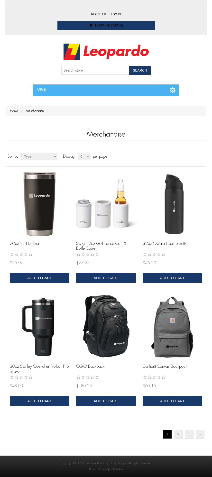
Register (98, 14)
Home (14, 111)
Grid (193, 156)
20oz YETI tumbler (24, 243)
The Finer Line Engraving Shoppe (105, 463)
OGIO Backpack (90, 366)
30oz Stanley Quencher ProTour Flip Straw (39, 368)
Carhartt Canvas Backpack (165, 366)
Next (200, 434)
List (201, 156)
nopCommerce (114, 469)
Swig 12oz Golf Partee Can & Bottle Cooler (101, 245)
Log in (116, 14)
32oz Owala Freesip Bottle (165, 243)
